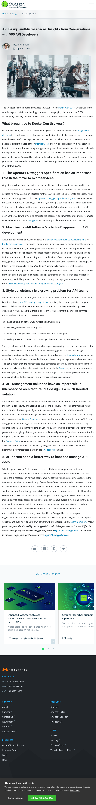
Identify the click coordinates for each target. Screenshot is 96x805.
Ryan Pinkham (21, 44)
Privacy (54, 735)
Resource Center (10, 750)
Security (55, 740)
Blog (14, 13)
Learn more (75, 790)
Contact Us (8, 716)
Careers (7, 711)
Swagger (54, 707)
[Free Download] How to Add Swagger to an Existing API (36, 283)
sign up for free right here (66, 530)
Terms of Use (58, 745)
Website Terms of (62, 750)
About (6, 707)
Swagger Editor (57, 711)
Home (5, 13)
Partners (7, 726)
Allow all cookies (42, 798)
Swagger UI (56, 721)
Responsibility (10, 731)
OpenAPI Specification (13, 745)
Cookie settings (15, 798)
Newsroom (8, 721)
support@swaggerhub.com (56, 535)
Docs (4, 759)
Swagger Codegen (59, 716)
